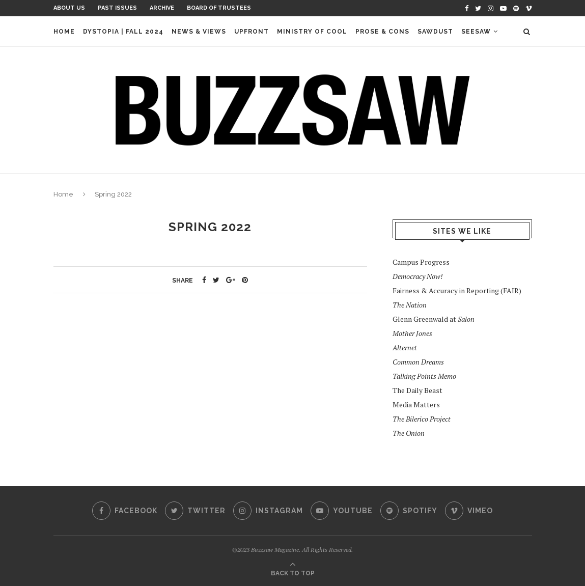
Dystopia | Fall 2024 (123, 31)
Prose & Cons (382, 31)
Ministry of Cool (312, 31)
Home (64, 31)
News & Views (199, 31)
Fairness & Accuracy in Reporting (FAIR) (457, 290)
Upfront (251, 31)
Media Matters (416, 404)
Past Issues (117, 8)
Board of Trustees (219, 8)
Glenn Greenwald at (434, 319)
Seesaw (476, 31)
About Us (69, 8)
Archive (162, 8)
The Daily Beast (417, 390)
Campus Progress (421, 262)
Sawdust (435, 31)
